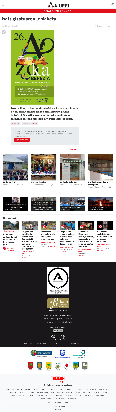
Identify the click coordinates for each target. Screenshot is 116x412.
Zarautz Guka (45, 398)
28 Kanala (72, 398)
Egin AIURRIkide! (22, 140)
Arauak (65, 343)
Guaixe (96, 392)
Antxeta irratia (66, 389)
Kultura (15, 124)
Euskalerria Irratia (45, 392)
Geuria (60, 392)
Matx (50, 403)
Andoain (11, 251)
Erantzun (73, 149)
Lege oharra (41, 343)
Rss (91, 343)
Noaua (59, 395)
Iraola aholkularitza (68, 182)
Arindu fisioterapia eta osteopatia (98, 183)
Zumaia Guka (60, 398)
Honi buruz (28, 343)
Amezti (44, 389)
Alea (36, 389)
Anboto (53, 389)
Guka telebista (17, 395)
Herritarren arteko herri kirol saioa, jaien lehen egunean (48, 235)
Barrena (12, 392)
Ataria (78, 389)
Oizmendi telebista (73, 395)
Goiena (69, 392)
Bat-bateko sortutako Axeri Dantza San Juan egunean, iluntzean (104, 236)
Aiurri (27, 389)
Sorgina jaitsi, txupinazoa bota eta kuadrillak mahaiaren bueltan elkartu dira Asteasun (67, 237)
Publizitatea (54, 343)
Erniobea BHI (9, 182)
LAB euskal (10, 248)
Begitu (22, 392)
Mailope (49, 395)
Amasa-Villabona (58, 10)
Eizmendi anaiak (38, 182)
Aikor (19, 389)
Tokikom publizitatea (58, 406)
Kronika (39, 395)
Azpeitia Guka (90, 389)
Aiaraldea (9, 389)
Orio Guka (88, 395)
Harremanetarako (78, 343)
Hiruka (30, 395)
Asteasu (53, 247)
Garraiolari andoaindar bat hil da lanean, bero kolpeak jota (10, 239)
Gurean (58, 403)
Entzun (99, 26)
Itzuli (109, 26)
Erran (31, 392)
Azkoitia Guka (105, 389)
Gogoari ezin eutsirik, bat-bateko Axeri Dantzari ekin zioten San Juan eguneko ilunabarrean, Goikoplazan (29, 240)
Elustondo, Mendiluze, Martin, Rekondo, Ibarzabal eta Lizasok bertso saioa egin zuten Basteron (86, 239)
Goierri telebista (83, 392)
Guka (105, 392)
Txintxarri (100, 395)
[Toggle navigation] (3, 5)
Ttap (66, 403)
